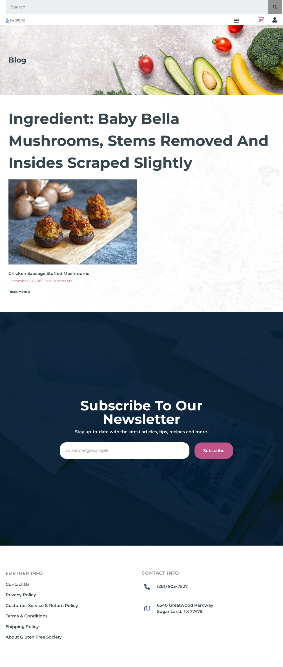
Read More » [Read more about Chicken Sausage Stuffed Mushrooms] (19, 292)
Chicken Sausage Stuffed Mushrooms (48, 273)
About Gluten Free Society (34, 637)
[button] (236, 20)
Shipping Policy (22, 626)
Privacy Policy (21, 594)
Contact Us (18, 584)
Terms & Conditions (27, 616)
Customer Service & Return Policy (42, 605)
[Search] (275, 7)
